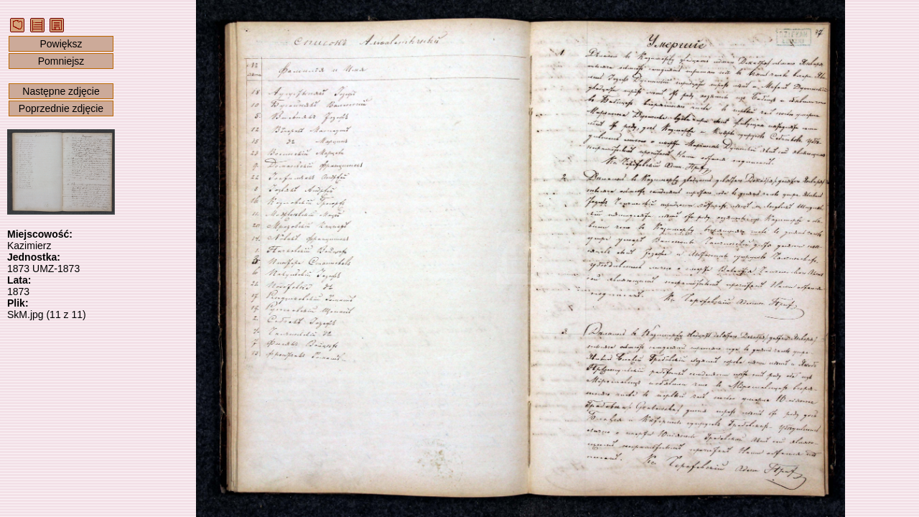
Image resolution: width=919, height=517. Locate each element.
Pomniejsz (61, 61)
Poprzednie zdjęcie (61, 108)
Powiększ (60, 44)
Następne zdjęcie (60, 91)
